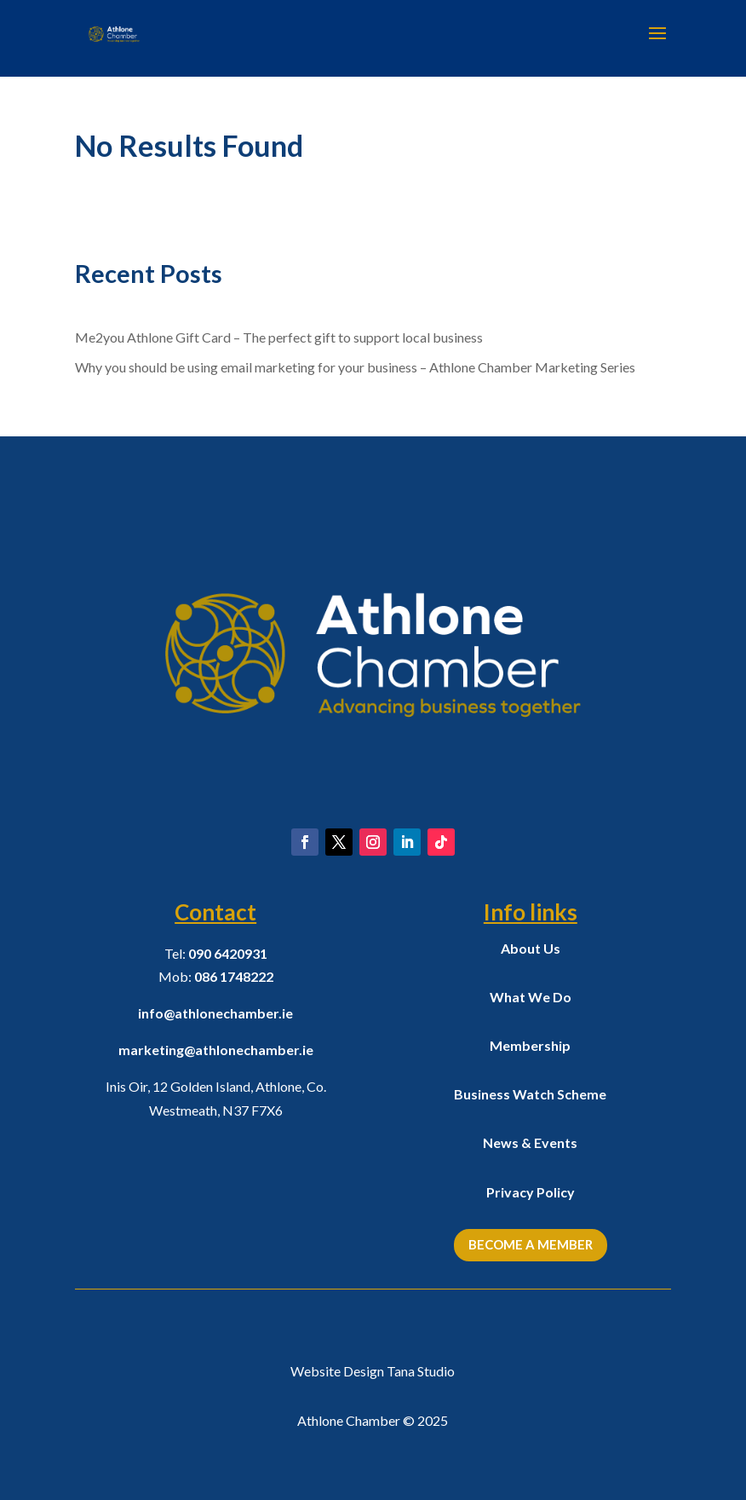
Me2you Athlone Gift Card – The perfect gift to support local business (279, 337)
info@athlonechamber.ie (215, 1013)
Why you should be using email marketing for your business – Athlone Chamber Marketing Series (355, 367)
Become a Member (530, 1244)
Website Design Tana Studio (372, 1371)
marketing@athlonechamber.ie (215, 1049)
